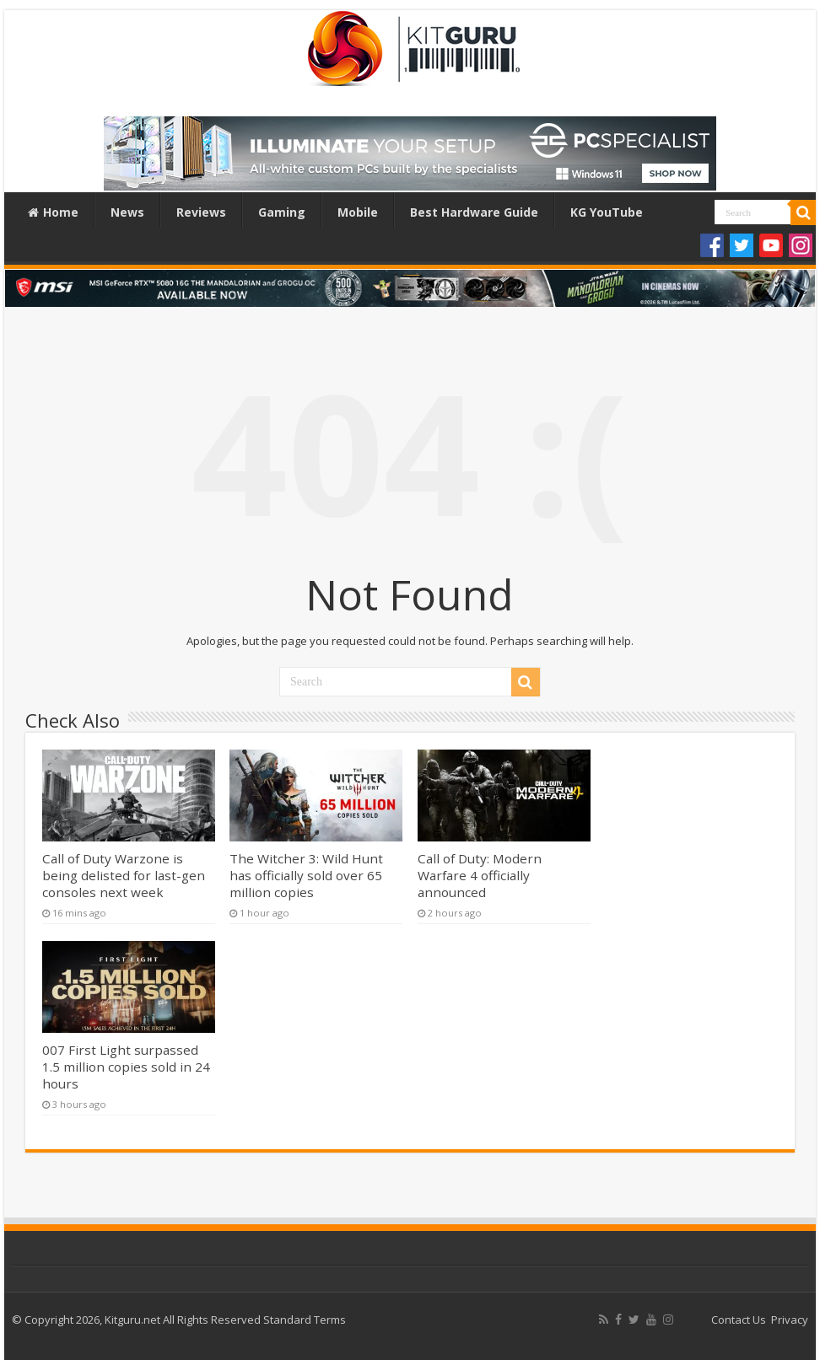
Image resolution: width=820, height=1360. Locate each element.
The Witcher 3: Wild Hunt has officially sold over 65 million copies (306, 875)
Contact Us (738, 1319)
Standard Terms (304, 1319)
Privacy (789, 1319)
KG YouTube (606, 212)
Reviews (201, 212)
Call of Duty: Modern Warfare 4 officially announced (480, 875)
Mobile (357, 212)
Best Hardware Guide (474, 212)
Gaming (281, 212)
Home (53, 212)
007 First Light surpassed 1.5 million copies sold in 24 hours (126, 1066)
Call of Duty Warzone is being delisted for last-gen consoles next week (123, 875)
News (127, 212)
